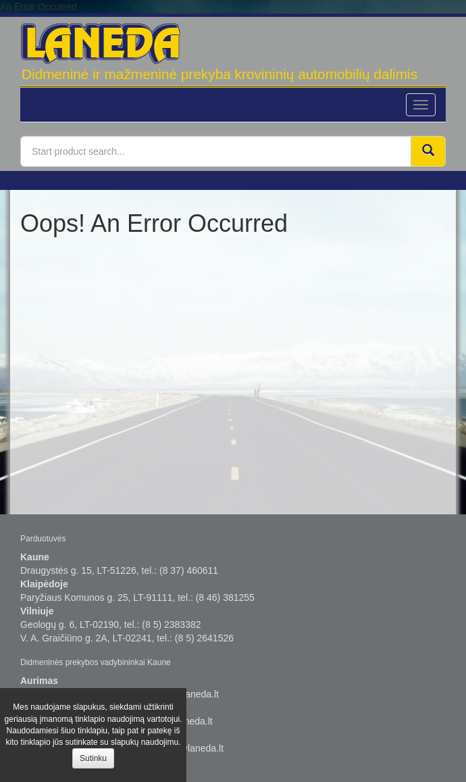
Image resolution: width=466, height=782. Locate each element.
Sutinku (93, 758)
